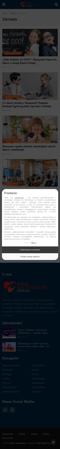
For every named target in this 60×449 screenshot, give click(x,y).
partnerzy (19, 198)
